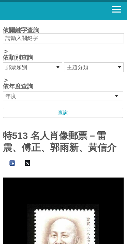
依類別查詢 (18, 58)
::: (5, 23)
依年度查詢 (18, 86)
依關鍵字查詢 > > (64, 64)
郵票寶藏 (42, 11)
